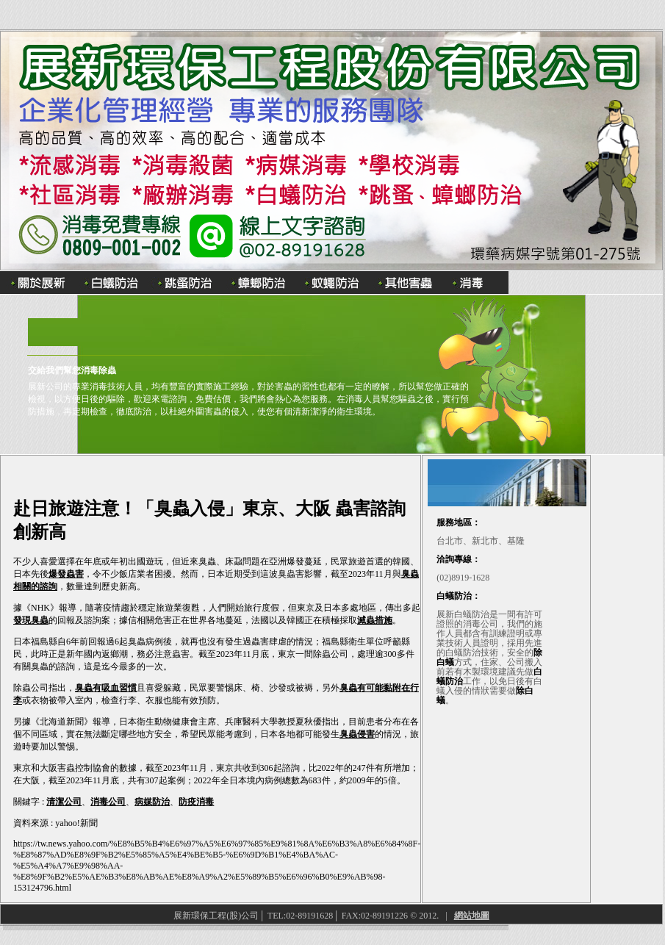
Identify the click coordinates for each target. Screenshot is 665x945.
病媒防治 (152, 802)
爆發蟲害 (66, 574)
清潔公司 (64, 802)
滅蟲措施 (374, 620)
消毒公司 (108, 802)
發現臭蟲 (30, 620)
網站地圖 (471, 915)
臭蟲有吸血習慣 (106, 688)
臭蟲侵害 (357, 734)
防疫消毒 (196, 802)
